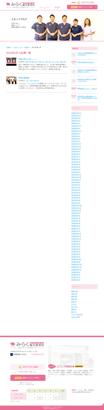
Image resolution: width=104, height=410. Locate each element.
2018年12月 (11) (76, 264)
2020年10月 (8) (76, 210)
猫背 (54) (74, 299)
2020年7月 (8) (75, 218)
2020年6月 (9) (75, 221)
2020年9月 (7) (75, 213)
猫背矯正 (57, 7)
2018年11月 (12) (76, 267)
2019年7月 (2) (75, 246)
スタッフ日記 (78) (77, 314)
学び (38, 80)
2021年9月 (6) (75, 182)
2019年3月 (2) (75, 257)
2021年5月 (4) (75, 192)
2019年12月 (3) (76, 233)
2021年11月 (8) (76, 177)
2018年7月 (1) (75, 277)
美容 (33, 62)
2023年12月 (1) (76, 131)
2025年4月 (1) (75, 123)
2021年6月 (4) (75, 190)
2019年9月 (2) (75, 241)
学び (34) (74, 307)
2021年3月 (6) (75, 197)
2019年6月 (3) (75, 249)
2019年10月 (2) (76, 239)
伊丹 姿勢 (38, 62)
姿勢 (27, 62)
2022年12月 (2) (76, 144)
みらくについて (45, 7)
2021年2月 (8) (75, 200)
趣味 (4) (73, 309)
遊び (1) (73, 312)
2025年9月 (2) (75, 118)
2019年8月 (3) (75, 244)
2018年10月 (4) (76, 269)
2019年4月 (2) (75, 254)
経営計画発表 (23, 78)
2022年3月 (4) (75, 167)
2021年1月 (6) (75, 203)
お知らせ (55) (75, 317)
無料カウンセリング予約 (81, 7)
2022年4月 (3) (75, 164)
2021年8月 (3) (75, 185)
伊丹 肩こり (52, 62)
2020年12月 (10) (76, 205)
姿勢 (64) (74, 296)
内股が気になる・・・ (27, 59)
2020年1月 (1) (75, 231)
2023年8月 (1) (75, 133)
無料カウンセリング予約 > (27, 378)
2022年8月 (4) (75, 154)
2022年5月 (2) (75, 162)
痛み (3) (73, 301)
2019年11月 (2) (76, 236)
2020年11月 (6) (76, 208)
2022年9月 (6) (75, 151)
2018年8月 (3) (75, 275)
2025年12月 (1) (76, 113)
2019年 (26, 47)
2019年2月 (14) (76, 259)
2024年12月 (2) (76, 126)
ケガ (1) (73, 304)
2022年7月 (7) (75, 156)
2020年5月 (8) (75, 223)
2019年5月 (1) (75, 251)
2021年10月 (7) (76, 180)
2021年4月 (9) (75, 195)
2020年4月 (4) (75, 226)
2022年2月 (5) (75, 169)
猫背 (30, 62)
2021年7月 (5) (75, 187)
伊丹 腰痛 (59, 62)
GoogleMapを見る (38, 354)
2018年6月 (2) (75, 280)
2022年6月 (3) (75, 159)
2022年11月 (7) (76, 146)
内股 (64, 62)
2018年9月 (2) (75, 272)
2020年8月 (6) (75, 216)
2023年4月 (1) (75, 138)
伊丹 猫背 (45, 62)
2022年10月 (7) (76, 149)
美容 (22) (74, 294)
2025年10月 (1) (76, 115)
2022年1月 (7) (75, 172)
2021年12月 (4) (76, 174)
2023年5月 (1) (75, 136)
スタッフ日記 (29, 80)
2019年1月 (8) (75, 262)
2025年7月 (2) (75, 121)
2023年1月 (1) (75, 141)
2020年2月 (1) (75, 228)
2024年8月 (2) (75, 128)
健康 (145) (74, 291)
